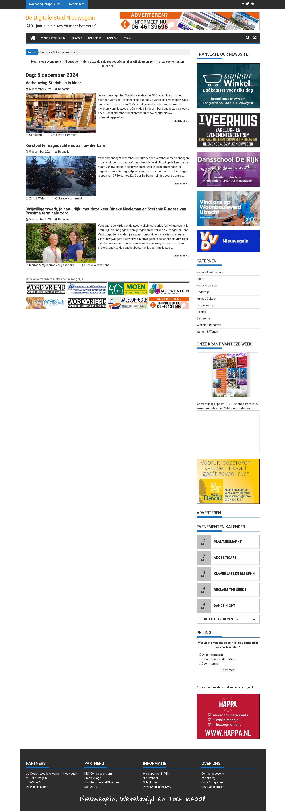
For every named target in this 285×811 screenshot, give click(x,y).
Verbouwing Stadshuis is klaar (53, 82)
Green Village (92, 778)
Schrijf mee (94, 37)
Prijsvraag (76, 37)
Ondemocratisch (212, 654)
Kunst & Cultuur (206, 298)
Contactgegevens (212, 773)
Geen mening (210, 663)
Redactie (63, 89)
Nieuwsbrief (150, 778)
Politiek (201, 311)
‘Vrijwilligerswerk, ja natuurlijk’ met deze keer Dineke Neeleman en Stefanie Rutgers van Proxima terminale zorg (106, 211)
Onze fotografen (212, 782)
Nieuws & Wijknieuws (42, 265)
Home (44, 52)
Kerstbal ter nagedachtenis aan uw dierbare (65, 145)
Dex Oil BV (90, 786)
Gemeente (36, 134)
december (66, 52)
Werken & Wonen (207, 331)
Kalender (112, 37)
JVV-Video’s (33, 782)
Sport (200, 278)
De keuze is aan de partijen (219, 659)
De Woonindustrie (37, 786)
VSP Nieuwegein (36, 778)
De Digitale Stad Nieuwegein (60, 17)
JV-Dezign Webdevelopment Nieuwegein (52, 773)
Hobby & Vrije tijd (207, 285)
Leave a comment (66, 134)
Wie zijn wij (208, 778)
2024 (54, 52)
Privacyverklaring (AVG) (158, 786)
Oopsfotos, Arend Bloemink (101, 782)
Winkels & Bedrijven (209, 325)
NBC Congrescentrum (98, 773)
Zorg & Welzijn (38, 198)
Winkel (127, 37)
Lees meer (181, 120)
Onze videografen (212, 786)
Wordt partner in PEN (53, 37)
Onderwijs (203, 292)
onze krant (244, 404)
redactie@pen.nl (118, 61)
